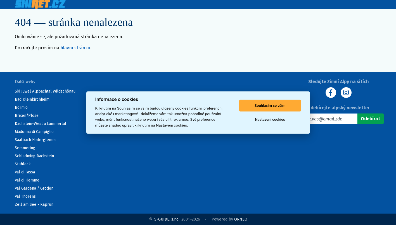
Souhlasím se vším (270, 105)
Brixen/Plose (27, 115)
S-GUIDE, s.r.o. (166, 219)
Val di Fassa (25, 172)
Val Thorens (25, 196)
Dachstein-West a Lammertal (40, 123)
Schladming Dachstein (34, 156)
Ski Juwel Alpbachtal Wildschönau (45, 91)
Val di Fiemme (27, 180)
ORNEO (240, 219)
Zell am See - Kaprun (34, 204)
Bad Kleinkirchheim (32, 99)
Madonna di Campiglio (34, 131)
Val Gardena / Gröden (34, 188)
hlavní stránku (75, 48)
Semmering (25, 148)
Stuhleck (23, 164)
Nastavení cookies (270, 119)
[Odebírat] (370, 119)
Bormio (21, 107)
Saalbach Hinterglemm (35, 139)
